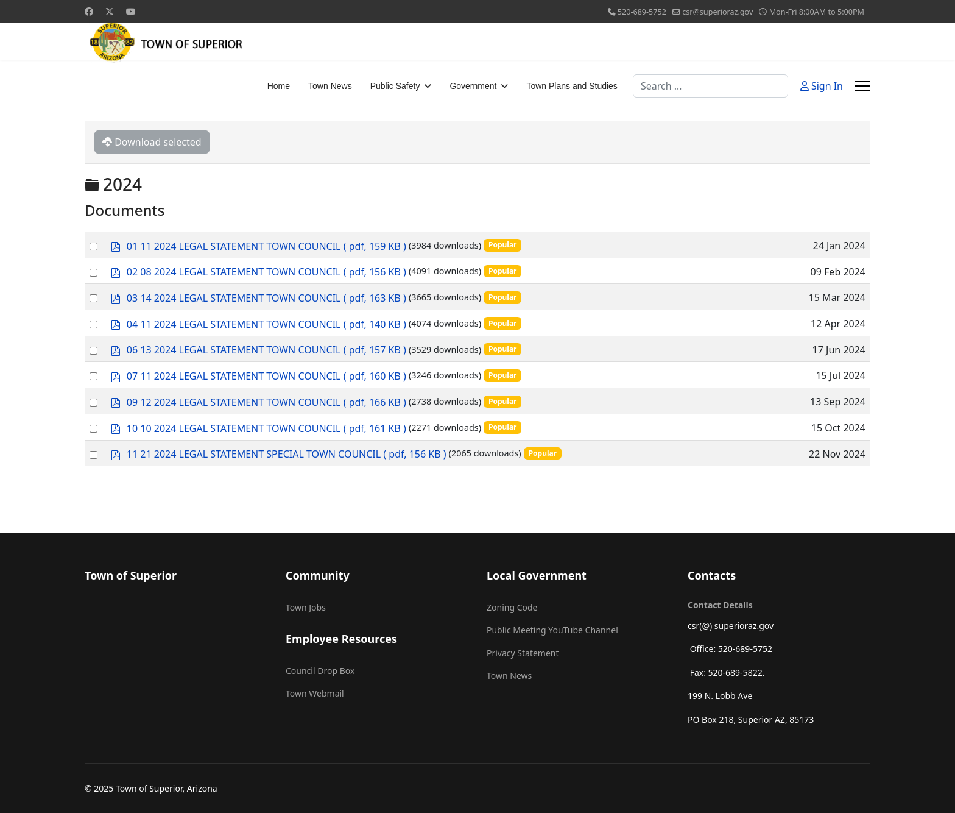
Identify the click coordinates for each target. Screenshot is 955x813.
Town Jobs (306, 607)
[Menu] (862, 86)
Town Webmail (315, 693)
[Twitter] (109, 11)
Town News (330, 86)
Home (278, 86)
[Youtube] (131, 11)
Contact (720, 605)
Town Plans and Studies (571, 86)
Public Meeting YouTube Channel (552, 630)
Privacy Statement (523, 653)
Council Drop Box (320, 670)
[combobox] (710, 86)
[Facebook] (89, 11)
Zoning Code (512, 607)
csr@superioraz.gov (717, 12)
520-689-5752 (642, 12)
